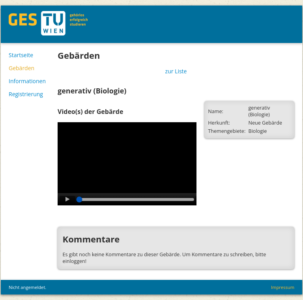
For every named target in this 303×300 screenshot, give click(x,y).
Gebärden (21, 68)
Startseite (21, 55)
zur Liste (176, 71)
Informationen (27, 81)
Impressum (282, 287)
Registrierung (26, 94)
